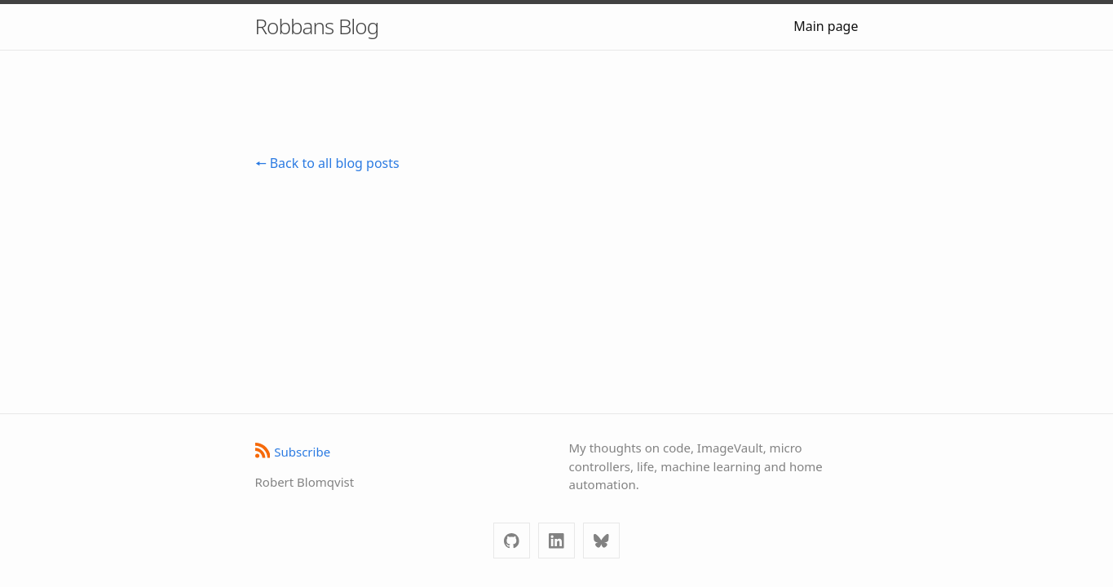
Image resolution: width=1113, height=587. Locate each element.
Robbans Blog (317, 26)
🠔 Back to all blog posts (327, 163)
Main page (825, 26)
